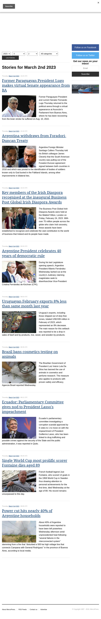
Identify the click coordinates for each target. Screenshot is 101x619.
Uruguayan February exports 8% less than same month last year (34, 303)
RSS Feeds (23, 609)
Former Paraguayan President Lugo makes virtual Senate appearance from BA (36, 85)
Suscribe (85, 74)
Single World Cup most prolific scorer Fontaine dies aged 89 (34, 463)
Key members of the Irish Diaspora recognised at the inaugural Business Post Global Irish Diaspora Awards (34, 197)
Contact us (33, 609)
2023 (17, 76)
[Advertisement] (36, 34)
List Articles (10, 58)
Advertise (43, 609)
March (11, 76)
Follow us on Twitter (85, 55)
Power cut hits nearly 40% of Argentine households (27, 513)
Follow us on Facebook (85, 47)
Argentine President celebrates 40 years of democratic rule (31, 253)
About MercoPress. (8, 609)
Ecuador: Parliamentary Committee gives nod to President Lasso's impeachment (33, 407)
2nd (14, 76)
